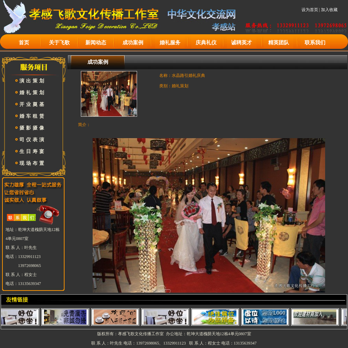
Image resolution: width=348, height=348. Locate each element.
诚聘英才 (241, 42)
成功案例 (132, 42)
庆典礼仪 (206, 42)
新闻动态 (95, 42)
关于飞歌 (59, 42)
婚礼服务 (170, 42)
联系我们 (315, 42)
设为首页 (310, 9)
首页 (24, 42)
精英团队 (278, 42)
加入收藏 (329, 9)
